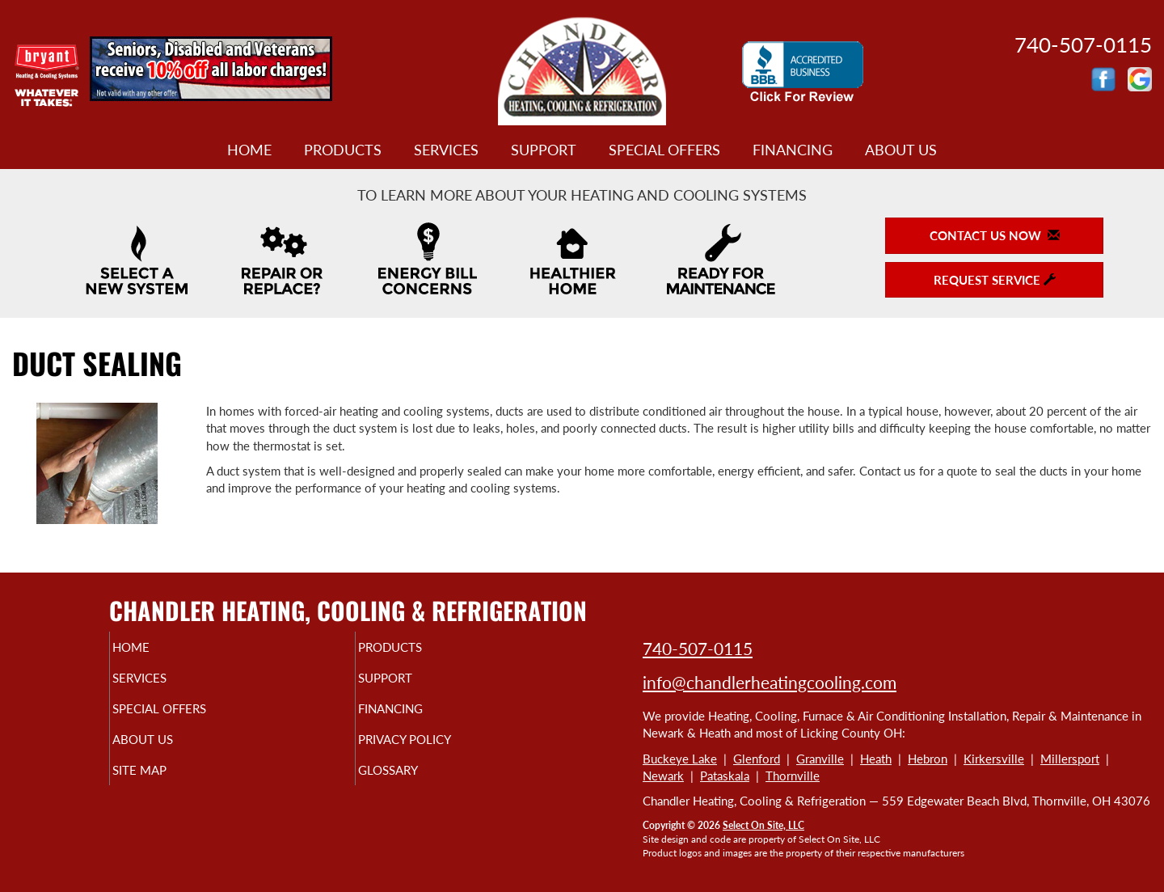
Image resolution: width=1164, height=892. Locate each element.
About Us (901, 150)
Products (343, 150)
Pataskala (724, 775)
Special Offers (664, 150)
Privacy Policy (436, 750)
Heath (876, 758)
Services (446, 150)
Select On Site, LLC (763, 825)
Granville (820, 758)
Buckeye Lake (680, 758)
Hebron (927, 758)
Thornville (792, 775)
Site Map (167, 784)
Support (543, 150)
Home (249, 150)
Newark (663, 775)
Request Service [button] (995, 280)
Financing (793, 150)
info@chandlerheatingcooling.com (769, 682)
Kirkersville (994, 758)
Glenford (756, 758)
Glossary (416, 784)
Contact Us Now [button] (995, 235)
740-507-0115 (698, 648)
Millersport (1069, 758)
